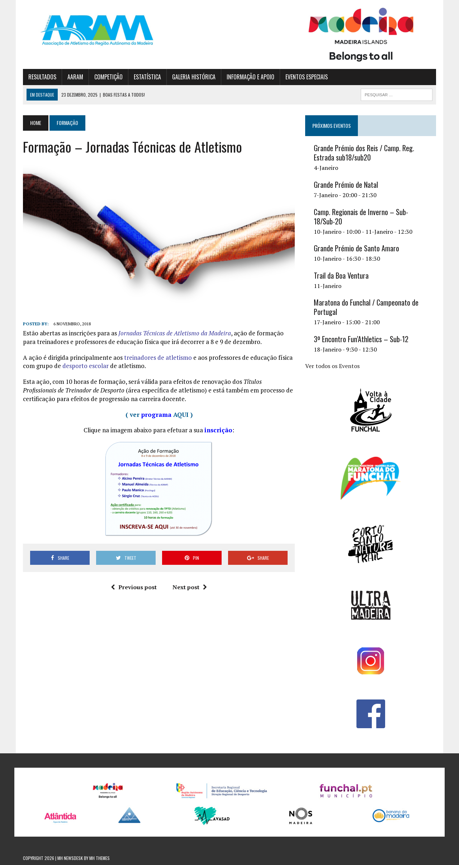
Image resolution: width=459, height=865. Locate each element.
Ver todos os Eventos (332, 366)
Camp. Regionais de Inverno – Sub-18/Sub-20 (361, 216)
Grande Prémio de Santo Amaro (356, 248)
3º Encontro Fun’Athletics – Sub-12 (361, 339)
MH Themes (99, 858)
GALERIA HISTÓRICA (194, 77)
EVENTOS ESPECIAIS (306, 77)
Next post (189, 587)
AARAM (75, 77)
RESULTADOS (42, 77)
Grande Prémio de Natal (346, 184)
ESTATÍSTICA (147, 77)
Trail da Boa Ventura (341, 275)
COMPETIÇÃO (108, 77)
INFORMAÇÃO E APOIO (250, 77)
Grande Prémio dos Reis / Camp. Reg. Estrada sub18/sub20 (364, 153)
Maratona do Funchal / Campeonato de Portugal (366, 307)
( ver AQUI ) (159, 414)
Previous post (134, 587)
